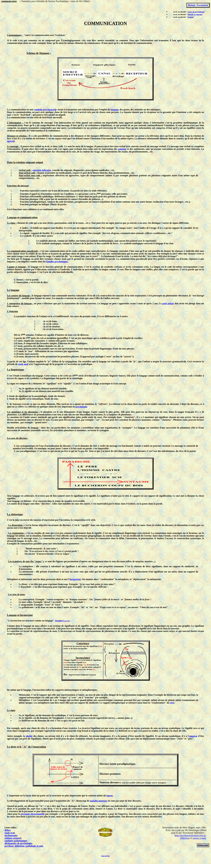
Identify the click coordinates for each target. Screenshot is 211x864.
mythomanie (11, 835)
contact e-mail (199, 838)
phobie (29, 736)
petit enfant (168, 303)
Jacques (62, 620)
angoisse (193, 736)
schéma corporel (13, 838)
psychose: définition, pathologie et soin (24, 846)
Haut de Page (105, 856)
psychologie (81, 406)
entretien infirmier (42, 170)
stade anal (23, 364)
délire (7, 830)
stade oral (9, 833)
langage (114, 109)
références (185, 838)
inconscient (75, 579)
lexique (191, 17)
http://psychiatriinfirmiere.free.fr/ (190, 835)
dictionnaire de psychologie (18, 843)
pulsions (122, 149)
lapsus (109, 795)
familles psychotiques (57, 261)
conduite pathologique (16, 840)
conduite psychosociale (45, 109)
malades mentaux (98, 801)
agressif (11, 141)
